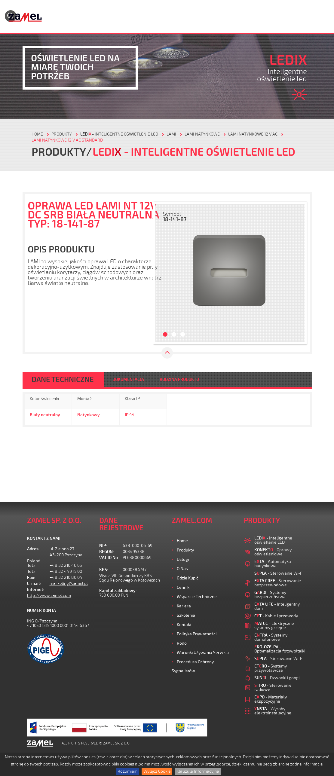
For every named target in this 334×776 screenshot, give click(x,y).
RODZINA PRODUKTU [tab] (179, 379)
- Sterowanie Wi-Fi (278, 573)
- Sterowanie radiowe (273, 687)
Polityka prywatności (196, 634)
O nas (182, 568)
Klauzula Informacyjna (197, 771)
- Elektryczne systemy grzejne (274, 625)
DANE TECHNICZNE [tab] (63, 379)
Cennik (183, 587)
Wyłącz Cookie (156, 771)
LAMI (171, 134)
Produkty (185, 550)
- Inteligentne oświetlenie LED (119, 134)
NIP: (103, 545)
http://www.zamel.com (49, 595)
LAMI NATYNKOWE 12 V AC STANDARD (67, 140)
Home (182, 540)
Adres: (33, 549)
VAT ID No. (109, 557)
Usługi (183, 559)
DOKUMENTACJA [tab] (128, 379)
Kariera (184, 606)
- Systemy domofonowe (270, 637)
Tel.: (31, 565)
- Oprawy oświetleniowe (273, 552)
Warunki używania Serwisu (203, 652)
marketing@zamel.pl (69, 583)
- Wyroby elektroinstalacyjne (272, 711)
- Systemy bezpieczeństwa (270, 594)
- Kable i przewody (276, 616)
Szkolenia (186, 615)
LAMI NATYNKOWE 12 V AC (252, 134)
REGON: (106, 551)
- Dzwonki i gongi (276, 677)
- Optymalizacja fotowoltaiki (279, 649)
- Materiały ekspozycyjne (270, 699)
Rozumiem (127, 771)
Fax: (31, 577)
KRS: (103, 569)
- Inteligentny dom (277, 606)
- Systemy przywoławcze (270, 668)
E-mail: (34, 583)
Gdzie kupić (187, 578)
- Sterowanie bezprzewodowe (277, 583)
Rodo (182, 643)
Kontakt (184, 624)
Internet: (35, 589)
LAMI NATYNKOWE (202, 134)
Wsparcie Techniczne (197, 596)
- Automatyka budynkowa (272, 563)
